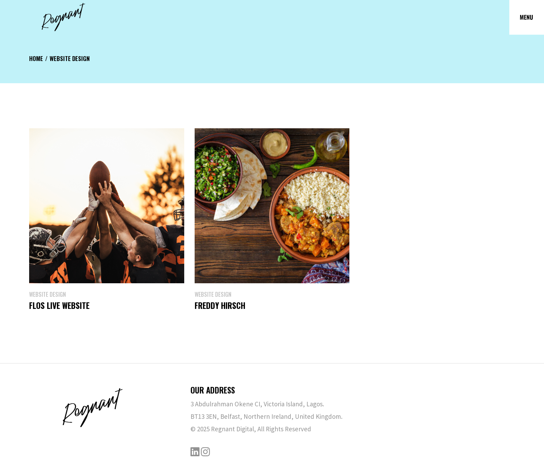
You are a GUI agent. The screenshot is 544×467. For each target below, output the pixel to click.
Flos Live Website (59, 305)
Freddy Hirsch (220, 305)
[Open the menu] (526, 17)
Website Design (47, 294)
